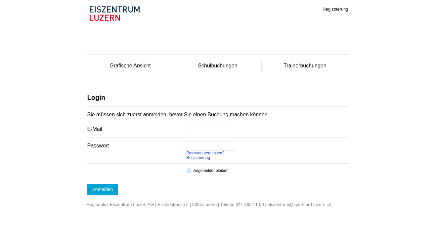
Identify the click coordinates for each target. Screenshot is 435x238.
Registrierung (198, 157)
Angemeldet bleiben (211, 170)
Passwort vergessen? (206, 153)
